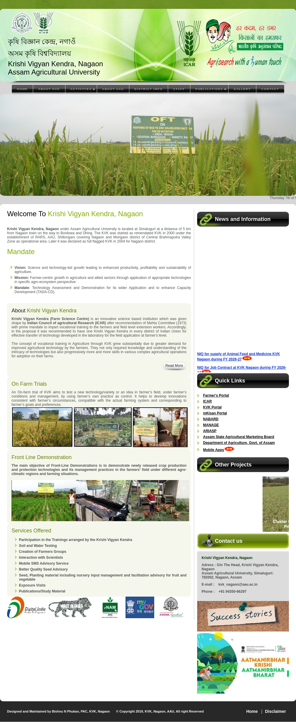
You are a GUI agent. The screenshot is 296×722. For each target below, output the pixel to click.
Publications (209, 89)
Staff (179, 89)
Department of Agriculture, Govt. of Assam (239, 443)
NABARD (210, 419)
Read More (174, 366)
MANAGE (211, 425)
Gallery (242, 89)
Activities (81, 89)
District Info (148, 89)
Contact (270, 89)
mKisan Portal (215, 413)
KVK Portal (212, 407)
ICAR (207, 401)
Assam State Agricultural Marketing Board (238, 437)
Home (22, 89)
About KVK (49, 89)
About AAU (113, 89)
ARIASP (209, 431)
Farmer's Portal (216, 395)
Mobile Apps (213, 450)
